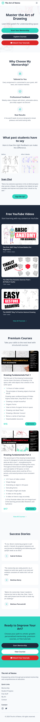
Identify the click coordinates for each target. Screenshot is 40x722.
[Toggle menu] (37, 3)
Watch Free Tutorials (20, 43)
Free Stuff (4, 694)
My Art (3, 697)
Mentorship (5, 688)
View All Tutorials (20, 321)
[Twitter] (6, 708)
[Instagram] (2, 708)
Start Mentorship (20, 645)
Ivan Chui (6, 179)
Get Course (30, 424)
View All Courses (20, 517)
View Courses (20, 652)
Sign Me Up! (20, 196)
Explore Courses (20, 37)
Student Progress (7, 691)
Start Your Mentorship (20, 30)
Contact (4, 700)
